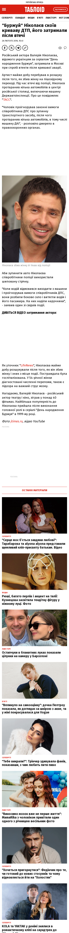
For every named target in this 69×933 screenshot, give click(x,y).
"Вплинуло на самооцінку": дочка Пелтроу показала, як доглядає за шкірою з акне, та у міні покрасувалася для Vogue (34, 708)
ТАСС (6, 99)
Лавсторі (51, 17)
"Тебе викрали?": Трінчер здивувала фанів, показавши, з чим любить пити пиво (34, 763)
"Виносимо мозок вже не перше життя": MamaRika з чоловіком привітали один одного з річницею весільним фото (32, 817)
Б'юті (40, 17)
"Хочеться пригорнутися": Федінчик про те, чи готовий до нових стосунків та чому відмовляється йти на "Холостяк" (34, 873)
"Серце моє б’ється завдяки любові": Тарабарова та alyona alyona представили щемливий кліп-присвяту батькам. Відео (33, 543)
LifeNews (27, 365)
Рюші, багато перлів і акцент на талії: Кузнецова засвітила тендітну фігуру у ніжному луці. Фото (31, 600)
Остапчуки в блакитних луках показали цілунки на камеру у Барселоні (31, 654)
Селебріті (7, 17)
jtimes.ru (16, 421)
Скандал (20, 17)
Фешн (31, 17)
